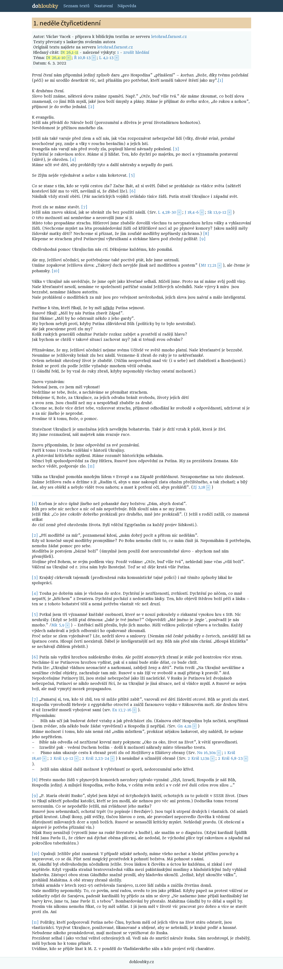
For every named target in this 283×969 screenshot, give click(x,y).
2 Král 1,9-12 (61, 758)
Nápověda (126, 6)
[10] (55, 271)
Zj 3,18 (199, 487)
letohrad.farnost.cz (169, 36)
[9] (203, 239)
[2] (91, 107)
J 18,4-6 (192, 212)
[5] (132, 175)
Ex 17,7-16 (121, 710)
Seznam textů (76, 6)
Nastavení (103, 6)
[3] (176, 149)
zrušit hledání (136, 52)
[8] (206, 233)
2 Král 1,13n (198, 758)
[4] (73, 159)
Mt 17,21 (208, 265)
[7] (84, 207)
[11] (91, 466)
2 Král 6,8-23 (230, 758)
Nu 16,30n (206, 752)
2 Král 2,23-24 (95, 758)
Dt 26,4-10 (55, 58)
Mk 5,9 (57, 625)
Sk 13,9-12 (216, 212)
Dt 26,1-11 (69, 52)
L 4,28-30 (167, 212)
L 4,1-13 (106, 58)
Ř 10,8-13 (82, 58)
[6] (133, 191)
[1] (220, 80)
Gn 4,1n (184, 726)
